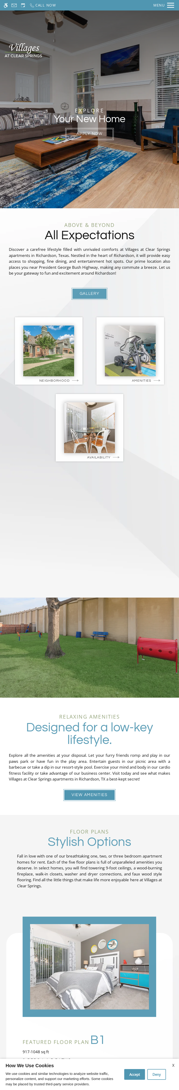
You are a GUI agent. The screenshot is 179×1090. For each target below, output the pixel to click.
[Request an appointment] (23, 5)
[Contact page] (14, 5)
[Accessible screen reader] (6, 5)
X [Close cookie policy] (173, 1065)
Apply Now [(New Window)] (89, 134)
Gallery (90, 294)
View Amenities (89, 795)
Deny (156, 1074)
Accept (134, 1074)
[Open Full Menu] (164, 5)
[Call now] (43, 5)
